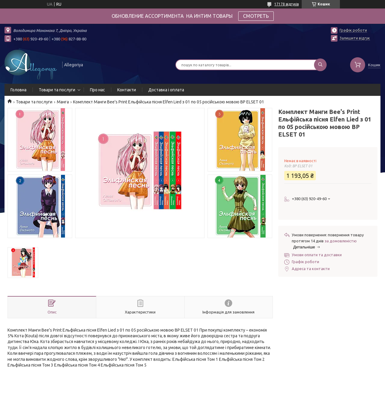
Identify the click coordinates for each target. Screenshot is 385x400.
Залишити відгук (355, 38)
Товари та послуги (57, 90)
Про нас (97, 90)
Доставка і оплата (166, 90)
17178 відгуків (286, 4)
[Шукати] (320, 64)
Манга (63, 101)
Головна (18, 90)
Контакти (126, 90)
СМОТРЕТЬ (256, 16)
